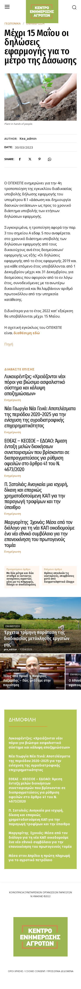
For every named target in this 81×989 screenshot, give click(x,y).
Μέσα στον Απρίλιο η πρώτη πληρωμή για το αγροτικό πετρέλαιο (39, 858)
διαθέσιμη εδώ (26, 333)
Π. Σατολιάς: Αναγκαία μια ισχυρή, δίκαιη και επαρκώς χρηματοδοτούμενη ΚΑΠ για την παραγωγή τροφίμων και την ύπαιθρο (36, 495)
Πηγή (8, 344)
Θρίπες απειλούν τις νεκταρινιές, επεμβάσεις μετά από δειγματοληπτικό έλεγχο (59, 577)
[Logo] (40, 937)
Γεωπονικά (13, 23)
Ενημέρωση (12, 400)
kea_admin (28, 138)
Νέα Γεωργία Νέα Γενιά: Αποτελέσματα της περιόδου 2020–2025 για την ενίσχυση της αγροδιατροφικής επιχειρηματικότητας (40, 417)
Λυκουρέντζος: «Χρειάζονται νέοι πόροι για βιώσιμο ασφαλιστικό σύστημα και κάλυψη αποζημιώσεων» (34, 385)
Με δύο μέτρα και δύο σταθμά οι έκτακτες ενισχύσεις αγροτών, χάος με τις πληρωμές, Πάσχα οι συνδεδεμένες (21, 579)
